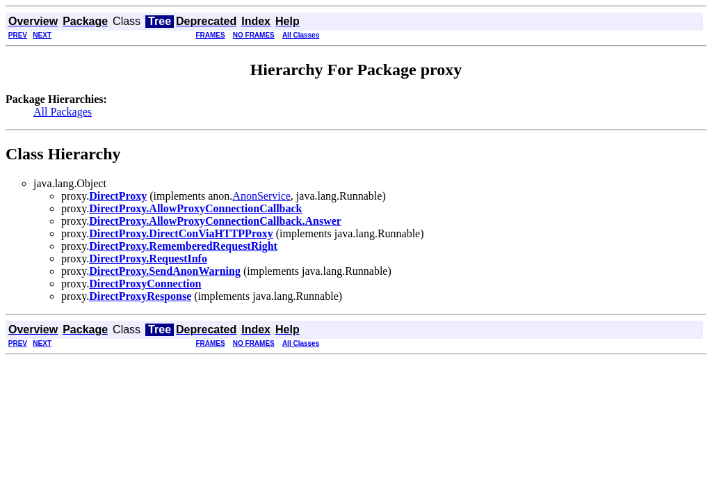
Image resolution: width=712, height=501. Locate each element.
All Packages (62, 112)
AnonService (261, 196)
